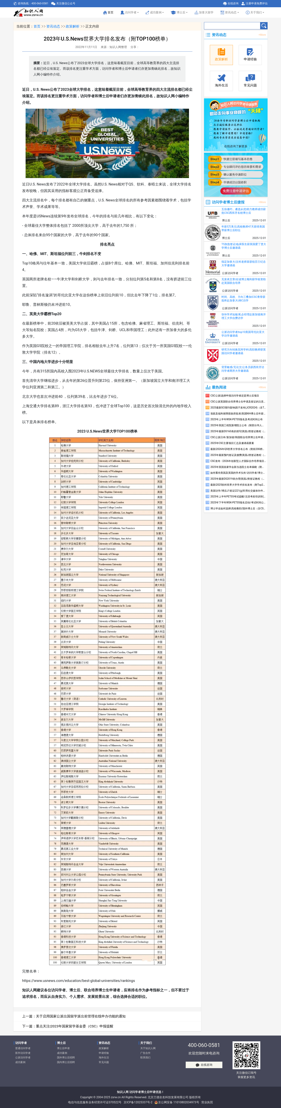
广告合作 (145, 1053)
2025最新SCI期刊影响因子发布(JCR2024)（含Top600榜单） (238, 407)
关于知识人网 (148, 1048)
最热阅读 (219, 387)
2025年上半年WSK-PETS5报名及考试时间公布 (236, 419)
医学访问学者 (22, 1053)
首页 (108, 13)
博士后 (178, 12)
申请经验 (104, 1053)
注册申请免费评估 (257, 3)
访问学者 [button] (129, 12)
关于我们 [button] (254, 12)
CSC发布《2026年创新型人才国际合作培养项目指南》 (238, 461)
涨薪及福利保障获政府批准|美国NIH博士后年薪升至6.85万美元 (238, 413)
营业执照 (207, 1102)
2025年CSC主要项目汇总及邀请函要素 (232, 443)
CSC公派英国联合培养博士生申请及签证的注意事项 (238, 401)
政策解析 (73, 26)
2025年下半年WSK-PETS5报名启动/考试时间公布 (238, 502)
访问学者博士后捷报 (228, 202)
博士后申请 (63, 1048)
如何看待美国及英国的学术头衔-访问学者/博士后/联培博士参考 (238, 472)
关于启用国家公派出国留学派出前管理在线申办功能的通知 (81, 1016)
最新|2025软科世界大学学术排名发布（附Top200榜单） (238, 484)
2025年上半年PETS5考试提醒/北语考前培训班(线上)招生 (238, 496)
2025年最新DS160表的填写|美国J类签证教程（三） (238, 431)
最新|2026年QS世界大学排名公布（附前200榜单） (238, 449)
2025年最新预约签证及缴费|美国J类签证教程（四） (238, 455)
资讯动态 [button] (229, 12)
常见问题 (104, 1062)
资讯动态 (53, 26)
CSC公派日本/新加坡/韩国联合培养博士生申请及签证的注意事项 (238, 437)
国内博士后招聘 (66, 1062)
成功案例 (20, 1062)
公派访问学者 (22, 1057)
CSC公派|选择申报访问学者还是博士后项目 (234, 395)
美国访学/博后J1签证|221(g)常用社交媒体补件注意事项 (238, 490)
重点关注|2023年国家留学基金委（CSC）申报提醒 (74, 1026)
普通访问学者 (22, 1048)
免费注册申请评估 (236, 191)
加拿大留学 (204, 12)
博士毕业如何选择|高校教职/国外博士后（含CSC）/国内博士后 (238, 508)
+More (262, 35)
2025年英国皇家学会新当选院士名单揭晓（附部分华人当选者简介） (238, 467)
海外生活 (104, 1057)
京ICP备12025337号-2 (138, 1102)
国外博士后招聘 (66, 1057)
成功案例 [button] (154, 12)
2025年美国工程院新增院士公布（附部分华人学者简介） (238, 425)
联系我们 (145, 1057)
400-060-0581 (204, 1045)
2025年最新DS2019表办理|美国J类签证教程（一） (238, 478)
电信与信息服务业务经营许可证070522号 (94, 1102)
